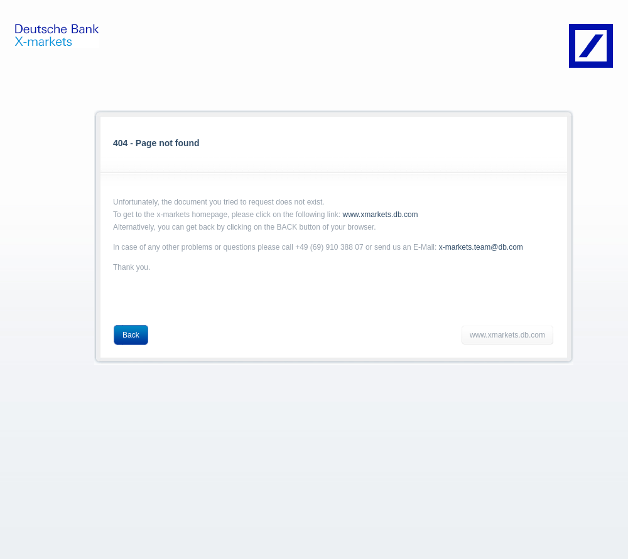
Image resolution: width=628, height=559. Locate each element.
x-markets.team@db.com (481, 247)
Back (130, 335)
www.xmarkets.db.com (380, 214)
